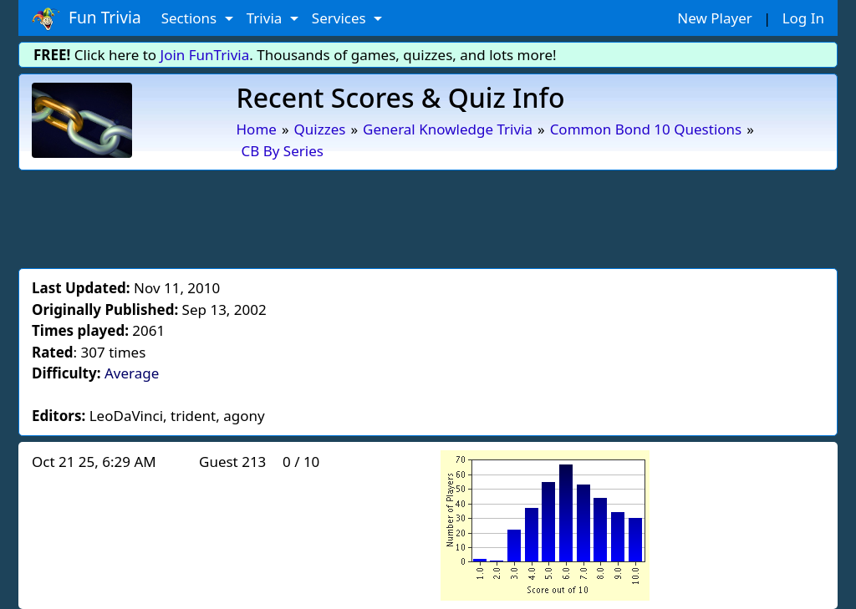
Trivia (266, 18)
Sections (191, 18)
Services (340, 18)
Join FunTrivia (205, 54)
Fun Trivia (86, 18)
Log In (803, 18)
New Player (714, 18)
